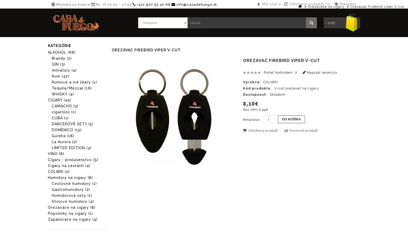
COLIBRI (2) (59, 172)
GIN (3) (58, 64)
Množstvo (251, 120)
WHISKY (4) (63, 94)
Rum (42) (60, 76)
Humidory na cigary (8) (70, 178)
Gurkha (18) (63, 136)
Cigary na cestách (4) (69, 166)
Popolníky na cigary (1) (70, 213)
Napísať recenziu (320, 72)
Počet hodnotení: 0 (280, 72)
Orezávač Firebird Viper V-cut (377, 7)
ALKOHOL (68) (62, 52)
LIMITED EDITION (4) (72, 148)
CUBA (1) (60, 118)
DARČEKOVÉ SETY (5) (72, 124)
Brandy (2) (62, 58)
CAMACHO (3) (65, 106)
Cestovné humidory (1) (74, 184)
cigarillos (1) (64, 112)
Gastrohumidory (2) (71, 190)
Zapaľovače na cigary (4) (73, 219)
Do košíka (291, 119)
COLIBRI (270, 82)
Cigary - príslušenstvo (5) (73, 160)
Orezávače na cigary (326, 7)
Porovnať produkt (301, 131)
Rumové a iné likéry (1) (74, 82)
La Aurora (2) (64, 142)
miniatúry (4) (64, 70)
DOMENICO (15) (67, 130)
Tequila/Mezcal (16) (72, 88)
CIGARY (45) (59, 100)
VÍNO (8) (56, 154)
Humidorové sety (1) (72, 195)
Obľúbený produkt (260, 131)
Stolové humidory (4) (73, 201)
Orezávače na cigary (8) (71, 207)
